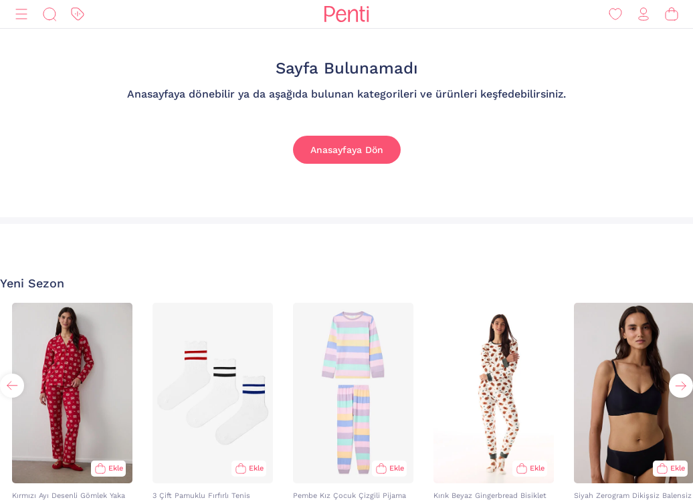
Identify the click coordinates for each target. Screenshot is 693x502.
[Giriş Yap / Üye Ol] (643, 14)
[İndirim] (78, 14)
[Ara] (49, 14)
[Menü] (21, 14)
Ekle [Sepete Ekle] (115, 468)
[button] (681, 386)
